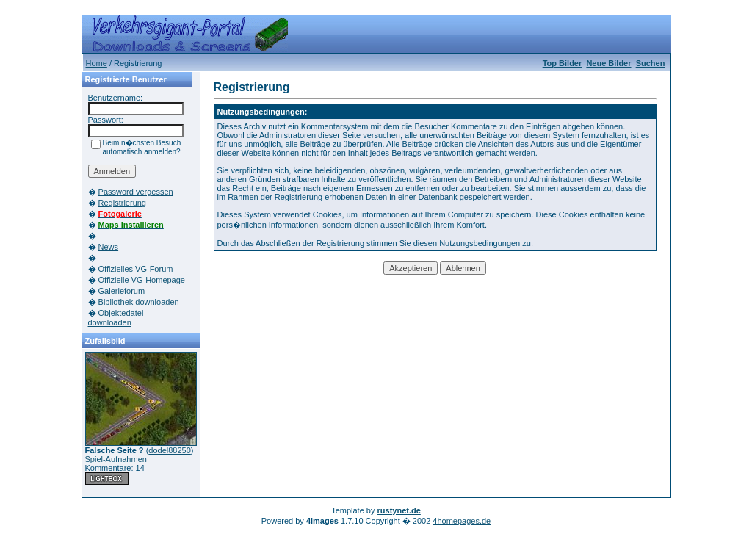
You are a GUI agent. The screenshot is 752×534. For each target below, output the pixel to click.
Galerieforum (121, 290)
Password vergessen (135, 191)
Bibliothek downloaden (138, 301)
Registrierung (122, 202)
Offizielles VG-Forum (135, 268)
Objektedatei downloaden (116, 318)
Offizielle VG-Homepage (141, 279)
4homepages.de (462, 520)
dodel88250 (169, 450)
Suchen (650, 63)
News (108, 246)
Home (96, 63)
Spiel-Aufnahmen (116, 459)
